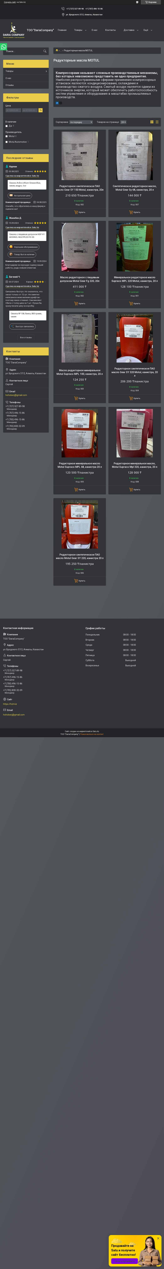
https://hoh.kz (10, 704)
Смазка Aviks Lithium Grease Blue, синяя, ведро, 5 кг (25, 184)
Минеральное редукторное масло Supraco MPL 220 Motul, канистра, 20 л (135, 279)
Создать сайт (10, 2)
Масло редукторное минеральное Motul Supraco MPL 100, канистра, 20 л (80, 372)
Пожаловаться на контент (92, 734)
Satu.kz (96, 731)
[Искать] (45, 51)
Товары (78, 30)
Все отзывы (26, 337)
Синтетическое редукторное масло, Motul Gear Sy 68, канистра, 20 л (135, 188)
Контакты (110, 30)
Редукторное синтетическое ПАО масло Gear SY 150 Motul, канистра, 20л (80, 188)
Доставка (129, 30)
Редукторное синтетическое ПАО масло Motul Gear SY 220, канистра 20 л (80, 556)
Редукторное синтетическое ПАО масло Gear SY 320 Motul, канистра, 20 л (135, 372)
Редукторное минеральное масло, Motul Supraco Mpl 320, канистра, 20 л (134, 465)
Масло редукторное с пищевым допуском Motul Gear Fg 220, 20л (79, 279)
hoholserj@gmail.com (16, 395)
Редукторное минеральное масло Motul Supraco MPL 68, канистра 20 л (80, 465)
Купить (82, 212)
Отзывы (9, 85)
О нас (94, 30)
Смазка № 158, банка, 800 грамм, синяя (26, 315)
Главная (62, 30)
